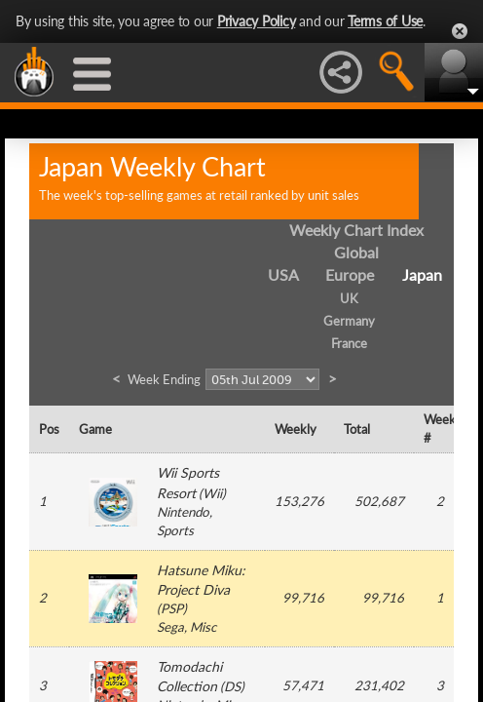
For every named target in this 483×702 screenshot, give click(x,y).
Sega (170, 627)
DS (232, 686)
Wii (212, 493)
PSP (172, 608)
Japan (422, 274)
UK (349, 298)
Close (459, 31)
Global (356, 252)
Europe (349, 274)
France (349, 343)
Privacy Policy (256, 21)
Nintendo (183, 512)
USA (283, 274)
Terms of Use (385, 21)
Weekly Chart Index (356, 229)
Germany (349, 321)
